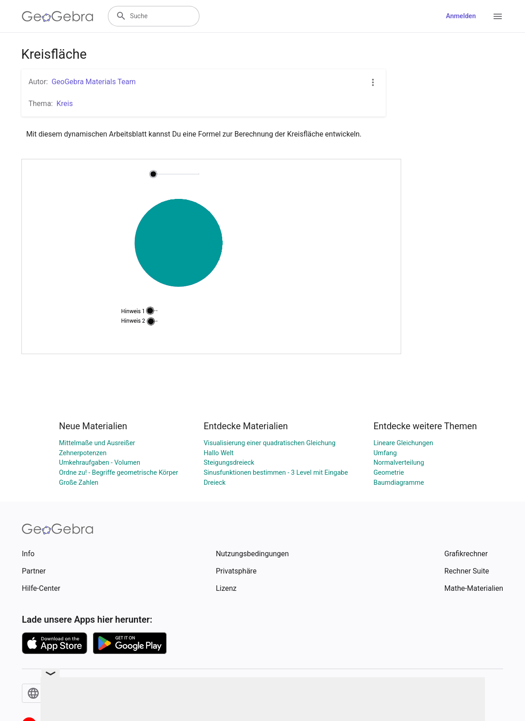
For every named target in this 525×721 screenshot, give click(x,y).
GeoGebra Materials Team (93, 81)
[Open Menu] (497, 16)
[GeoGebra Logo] (57, 16)
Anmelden (461, 16)
